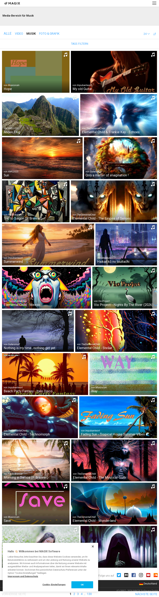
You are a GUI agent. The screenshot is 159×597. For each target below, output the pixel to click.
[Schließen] (92, 546)
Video (19, 33)
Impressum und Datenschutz (23, 576)
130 (89, 594)
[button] (147, 33)
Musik (31, 33)
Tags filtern (79, 43)
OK (82, 584)
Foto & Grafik (49, 33)
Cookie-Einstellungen (54, 584)
